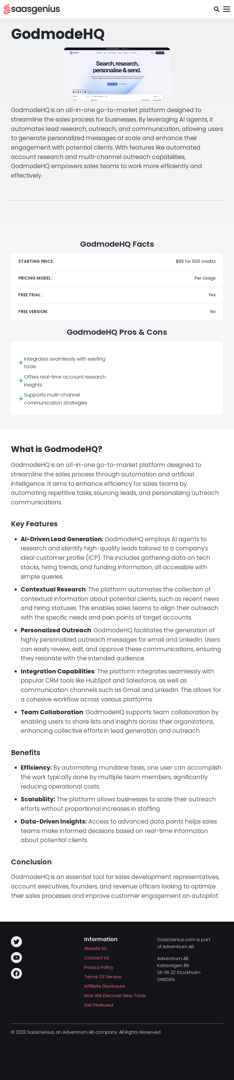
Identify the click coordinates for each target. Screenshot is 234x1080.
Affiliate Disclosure (104, 986)
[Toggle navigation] (226, 9)
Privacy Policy (98, 967)
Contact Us (96, 958)
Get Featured (98, 1005)
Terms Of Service (103, 977)
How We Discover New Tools (115, 996)
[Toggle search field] (216, 9)
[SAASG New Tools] (32, 9)
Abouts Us (95, 948)
